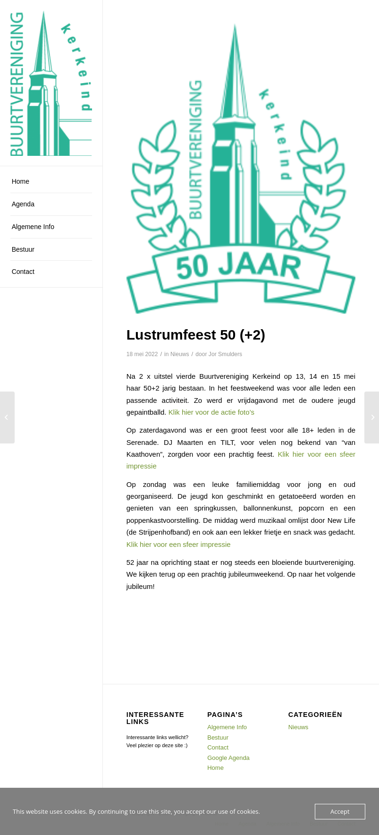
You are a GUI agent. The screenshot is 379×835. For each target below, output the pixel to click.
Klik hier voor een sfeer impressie (178, 544)
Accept (340, 811)
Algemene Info (227, 727)
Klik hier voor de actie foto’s (211, 412)
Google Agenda (228, 757)
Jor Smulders (225, 354)
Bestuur (217, 737)
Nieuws (179, 354)
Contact (217, 747)
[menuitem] (51, 181)
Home (215, 767)
